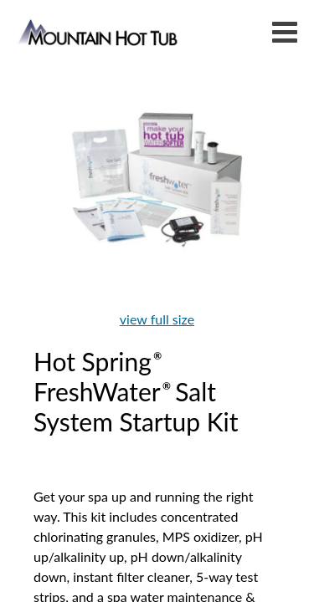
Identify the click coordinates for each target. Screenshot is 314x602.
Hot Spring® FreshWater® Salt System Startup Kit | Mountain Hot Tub (99, 31)
